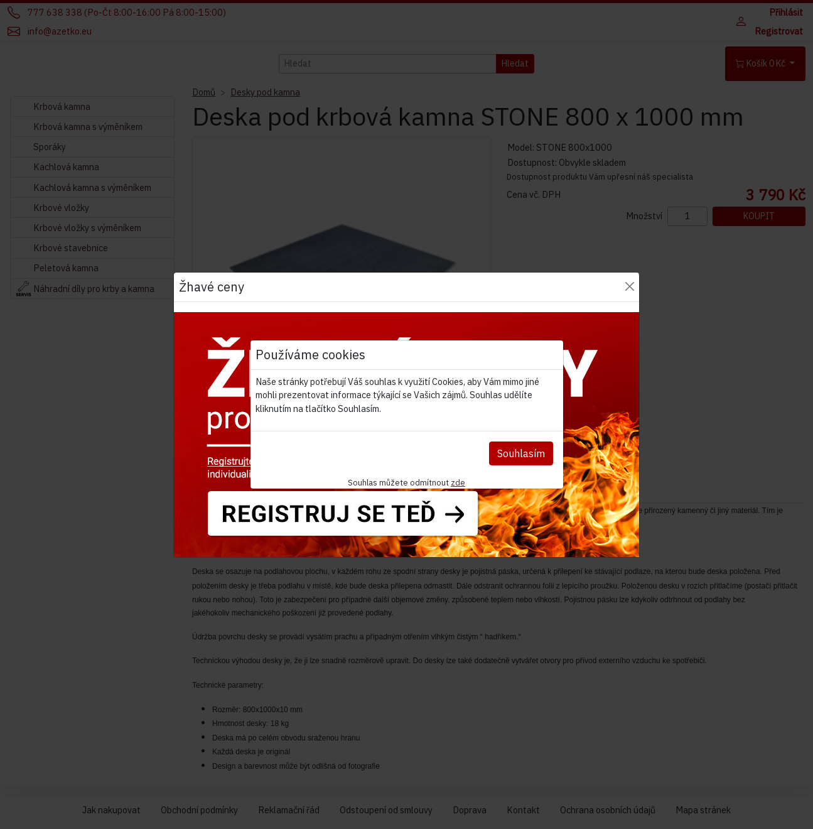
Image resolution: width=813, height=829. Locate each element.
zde (458, 482)
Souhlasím (521, 453)
